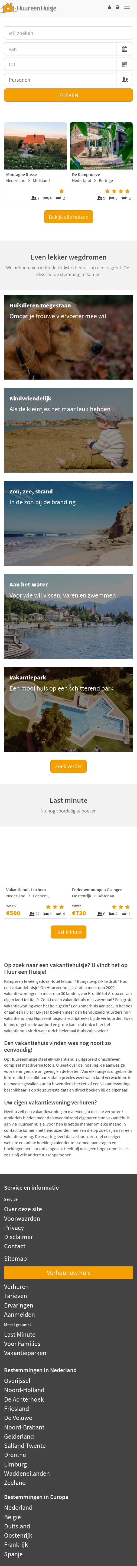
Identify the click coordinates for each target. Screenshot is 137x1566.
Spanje (13, 1554)
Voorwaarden (22, 1218)
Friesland (16, 1408)
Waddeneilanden (27, 1473)
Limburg (15, 1464)
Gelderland (19, 1436)
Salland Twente (25, 1445)
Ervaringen (18, 1305)
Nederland (18, 1507)
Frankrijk (16, 1544)
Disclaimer (18, 1237)
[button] (109, 7)
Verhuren (16, 1286)
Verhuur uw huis (68, 1272)
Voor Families (22, 1343)
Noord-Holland (24, 1390)
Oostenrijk (18, 1535)
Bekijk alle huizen (69, 216)
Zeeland (15, 1482)
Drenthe (15, 1455)
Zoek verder (68, 766)
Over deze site (23, 1209)
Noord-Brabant (24, 1427)
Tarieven (15, 1296)
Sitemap (15, 1258)
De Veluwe (18, 1418)
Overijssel (17, 1380)
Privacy (14, 1227)
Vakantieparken (25, 1353)
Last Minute (68, 931)
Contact (14, 1246)
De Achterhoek (24, 1399)
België (12, 1517)
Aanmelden (19, 1314)
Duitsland (17, 1526)
